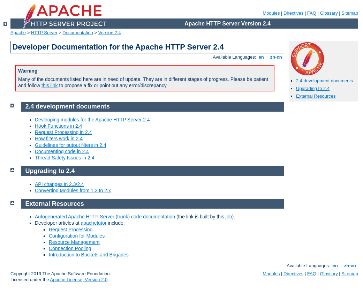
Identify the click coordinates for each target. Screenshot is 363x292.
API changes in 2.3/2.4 (59, 184)
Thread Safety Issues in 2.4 (64, 157)
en (261, 57)
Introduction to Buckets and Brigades (89, 254)
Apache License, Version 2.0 (78, 279)
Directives (293, 13)
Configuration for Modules (77, 236)
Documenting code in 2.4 (62, 151)
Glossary (329, 13)
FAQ (311, 13)
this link (49, 85)
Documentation (77, 32)
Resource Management (74, 242)
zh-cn (276, 57)
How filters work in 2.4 (59, 138)
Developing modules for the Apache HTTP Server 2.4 (92, 119)
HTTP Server (44, 32)
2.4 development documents (324, 80)
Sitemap (349, 13)
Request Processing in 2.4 (63, 132)
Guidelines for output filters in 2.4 (70, 145)
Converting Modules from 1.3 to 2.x (73, 190)
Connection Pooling (70, 248)
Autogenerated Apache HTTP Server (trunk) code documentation (105, 216)
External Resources (315, 96)
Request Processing (70, 229)
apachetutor (94, 223)
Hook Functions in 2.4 (58, 126)
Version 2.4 (109, 32)
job (229, 216)
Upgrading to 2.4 (313, 88)
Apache (18, 32)
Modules (271, 13)
